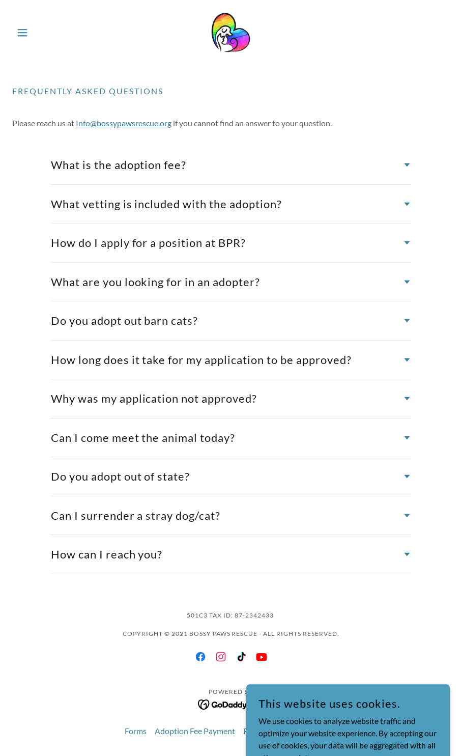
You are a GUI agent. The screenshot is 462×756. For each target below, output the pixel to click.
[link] (231, 32)
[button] (45, 32)
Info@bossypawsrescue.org (123, 123)
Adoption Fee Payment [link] (195, 731)
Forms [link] (136, 731)
